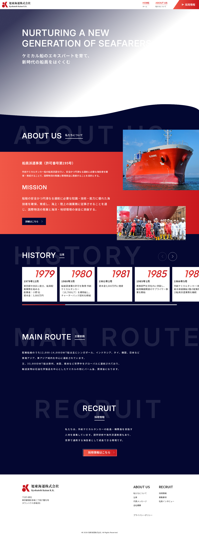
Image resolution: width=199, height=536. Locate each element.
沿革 (135, 497)
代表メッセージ (140, 501)
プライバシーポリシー (142, 515)
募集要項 (163, 497)
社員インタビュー (166, 501)
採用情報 (163, 493)
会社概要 (137, 505)
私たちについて (140, 493)
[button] (172, 256)
